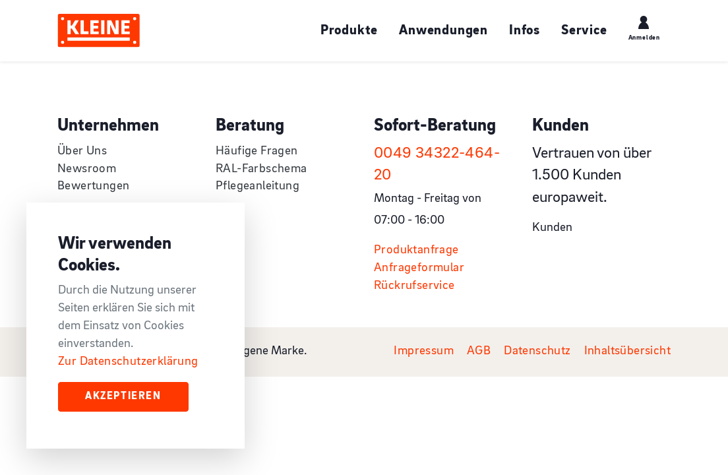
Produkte (349, 31)
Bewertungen (93, 186)
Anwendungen (443, 31)
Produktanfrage (416, 250)
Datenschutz (537, 351)
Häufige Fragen (257, 151)
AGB (479, 351)
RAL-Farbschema (261, 169)
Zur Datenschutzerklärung (128, 362)
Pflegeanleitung (257, 186)
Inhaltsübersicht (627, 351)
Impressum (424, 351)
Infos (524, 31)
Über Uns (82, 151)
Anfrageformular (419, 268)
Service (584, 31)
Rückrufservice (414, 286)
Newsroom (86, 169)
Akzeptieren (123, 396)
